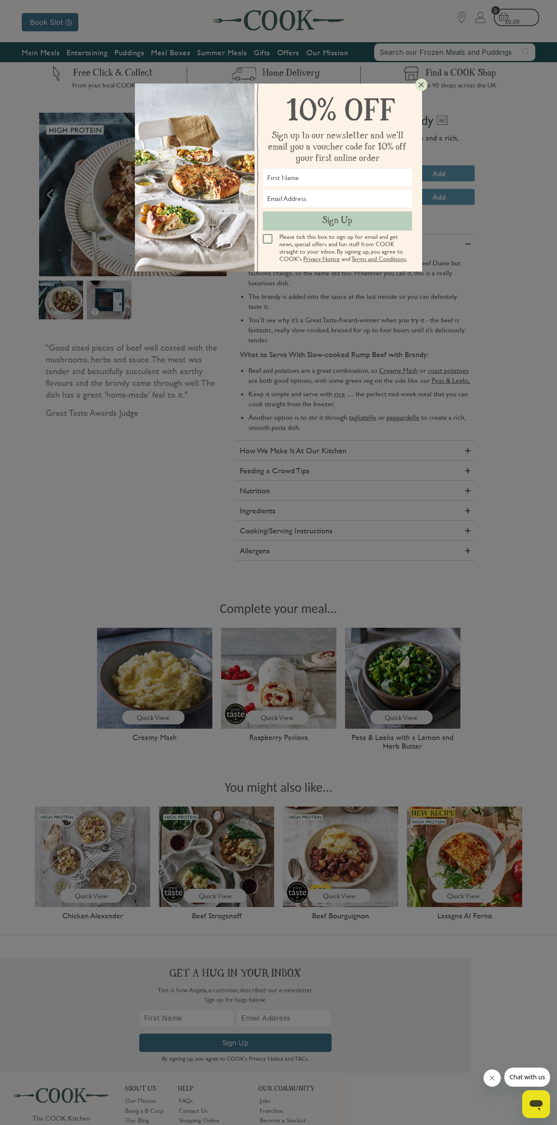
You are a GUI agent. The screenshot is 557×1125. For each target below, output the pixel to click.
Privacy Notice (321, 258)
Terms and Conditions (379, 258)
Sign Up (337, 221)
